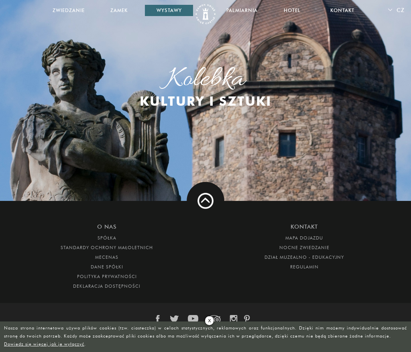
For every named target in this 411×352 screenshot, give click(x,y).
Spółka (107, 238)
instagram (233, 319)
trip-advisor (214, 319)
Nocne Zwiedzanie (304, 247)
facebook (162, 319)
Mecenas (106, 257)
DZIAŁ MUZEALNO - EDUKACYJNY (304, 257)
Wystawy (169, 10)
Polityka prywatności (107, 276)
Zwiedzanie (69, 10)
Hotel (292, 10)
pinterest (250, 319)
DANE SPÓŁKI (107, 267)
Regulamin (304, 267)
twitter (176, 319)
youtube (194, 319)
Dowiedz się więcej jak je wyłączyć (44, 344)
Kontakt (342, 10)
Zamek (119, 10)
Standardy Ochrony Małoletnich (107, 247)
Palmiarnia (242, 10)
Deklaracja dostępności (106, 286)
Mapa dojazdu (304, 238)
